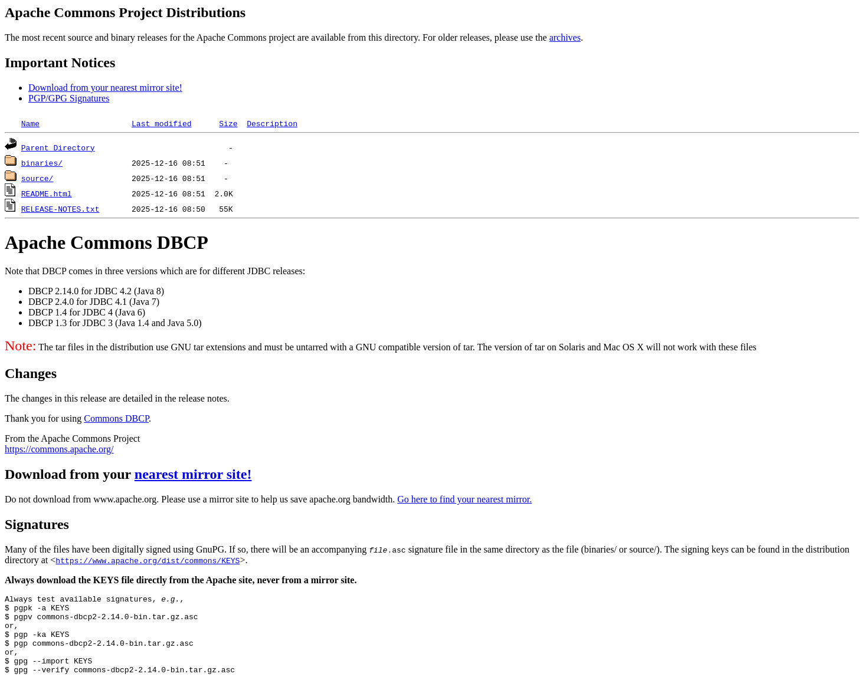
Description (272, 123)
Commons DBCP (116, 418)
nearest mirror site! (193, 474)
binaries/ (42, 162)
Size (228, 123)
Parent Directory (58, 147)
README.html (46, 193)
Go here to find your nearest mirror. (464, 499)
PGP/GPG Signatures (68, 98)
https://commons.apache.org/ (59, 449)
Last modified (161, 123)
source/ (37, 178)
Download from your (70, 474)
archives (565, 37)
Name (30, 123)
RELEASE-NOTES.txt (60, 208)
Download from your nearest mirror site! (105, 88)
